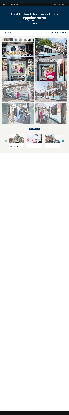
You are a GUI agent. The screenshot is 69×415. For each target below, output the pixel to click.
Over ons (50, 4)
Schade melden (64, 1)
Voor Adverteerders (15, 4)
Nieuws (55, 4)
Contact (59, 4)
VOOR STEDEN (23, 4)
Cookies (16, 412)
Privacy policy (36, 412)
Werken (64, 4)
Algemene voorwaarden (6, 412)
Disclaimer (21, 412)
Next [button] (63, 141)
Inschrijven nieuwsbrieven (28, 412)
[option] (16, 141)
